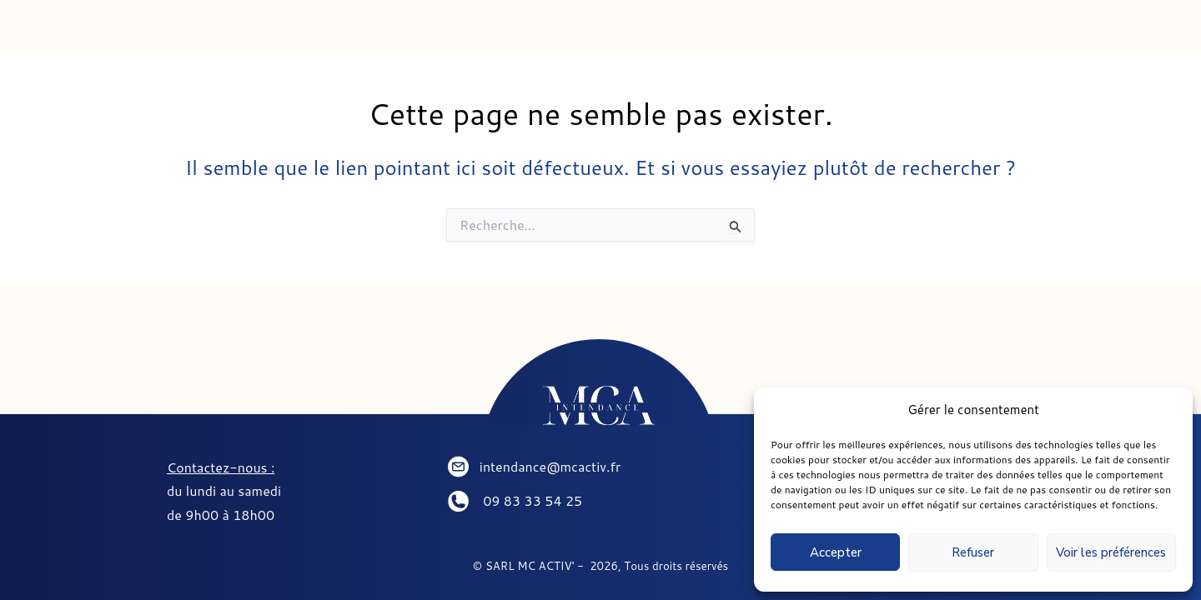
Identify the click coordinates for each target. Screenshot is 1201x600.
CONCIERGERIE (507, 33)
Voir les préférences (1111, 552)
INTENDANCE (308, 33)
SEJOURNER (699, 33)
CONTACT (869, 33)
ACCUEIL (133, 33)
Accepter (836, 552)
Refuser (973, 552)
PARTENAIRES (1048, 33)
